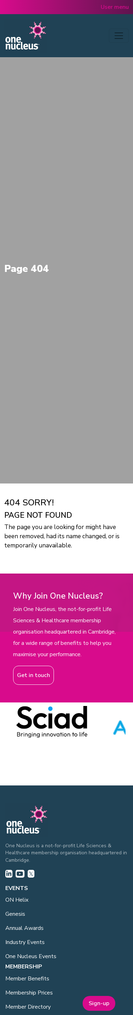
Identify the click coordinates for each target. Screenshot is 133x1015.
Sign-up (99, 1003)
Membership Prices (29, 993)
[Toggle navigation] (119, 36)
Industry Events (25, 942)
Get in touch (33, 675)
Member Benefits (27, 979)
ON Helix (16, 900)
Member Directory (28, 1007)
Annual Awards (24, 928)
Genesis (15, 914)
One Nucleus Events (30, 956)
